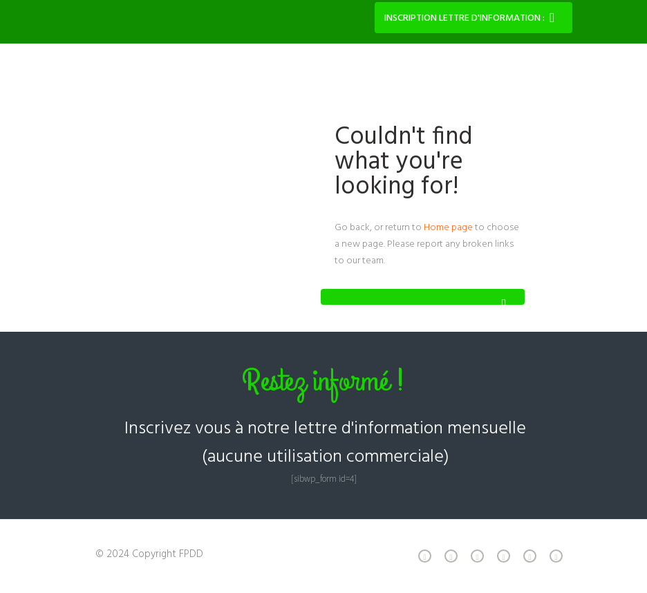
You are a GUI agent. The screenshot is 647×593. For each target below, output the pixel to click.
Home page (448, 228)
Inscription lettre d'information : (464, 18)
